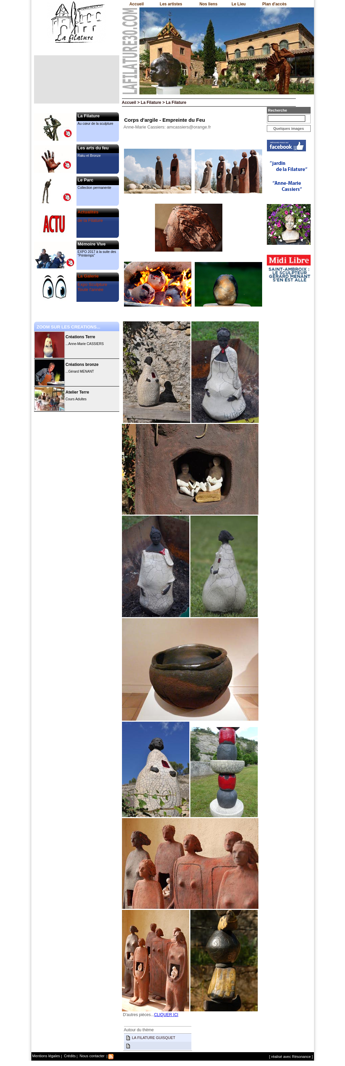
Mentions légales (46, 1056)
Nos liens (208, 4)
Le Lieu (238, 4)
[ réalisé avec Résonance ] (291, 1057)
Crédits (69, 1056)
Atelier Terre (77, 392)
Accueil (136, 4)
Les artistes (171, 4)
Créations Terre (80, 337)
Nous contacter (91, 1056)
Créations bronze (82, 364)
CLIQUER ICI (166, 1014)
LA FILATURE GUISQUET (154, 1038)
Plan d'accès (274, 4)
